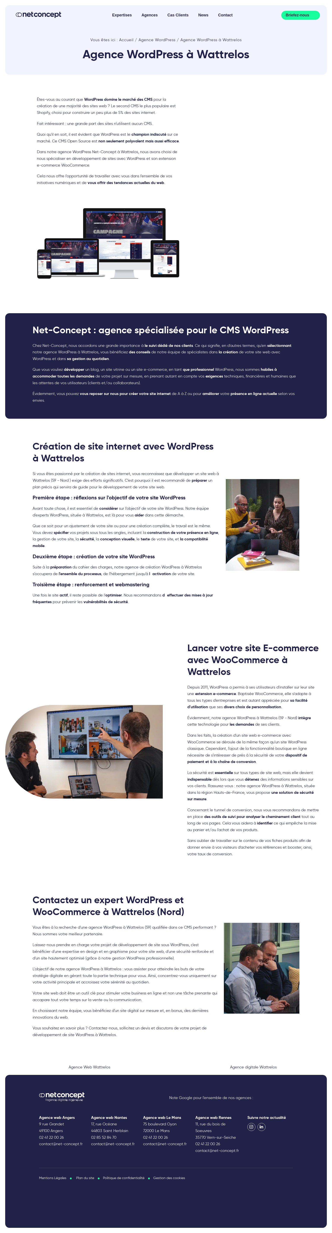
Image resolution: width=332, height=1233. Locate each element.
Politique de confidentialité (123, 1178)
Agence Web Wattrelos (89, 1067)
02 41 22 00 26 (51, 1137)
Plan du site (85, 1178)
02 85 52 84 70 (103, 1137)
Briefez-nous (297, 15)
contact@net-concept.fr (61, 1144)
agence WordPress (83, 969)
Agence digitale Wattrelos (253, 1067)
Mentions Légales (52, 1178)
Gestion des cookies (169, 1178)
